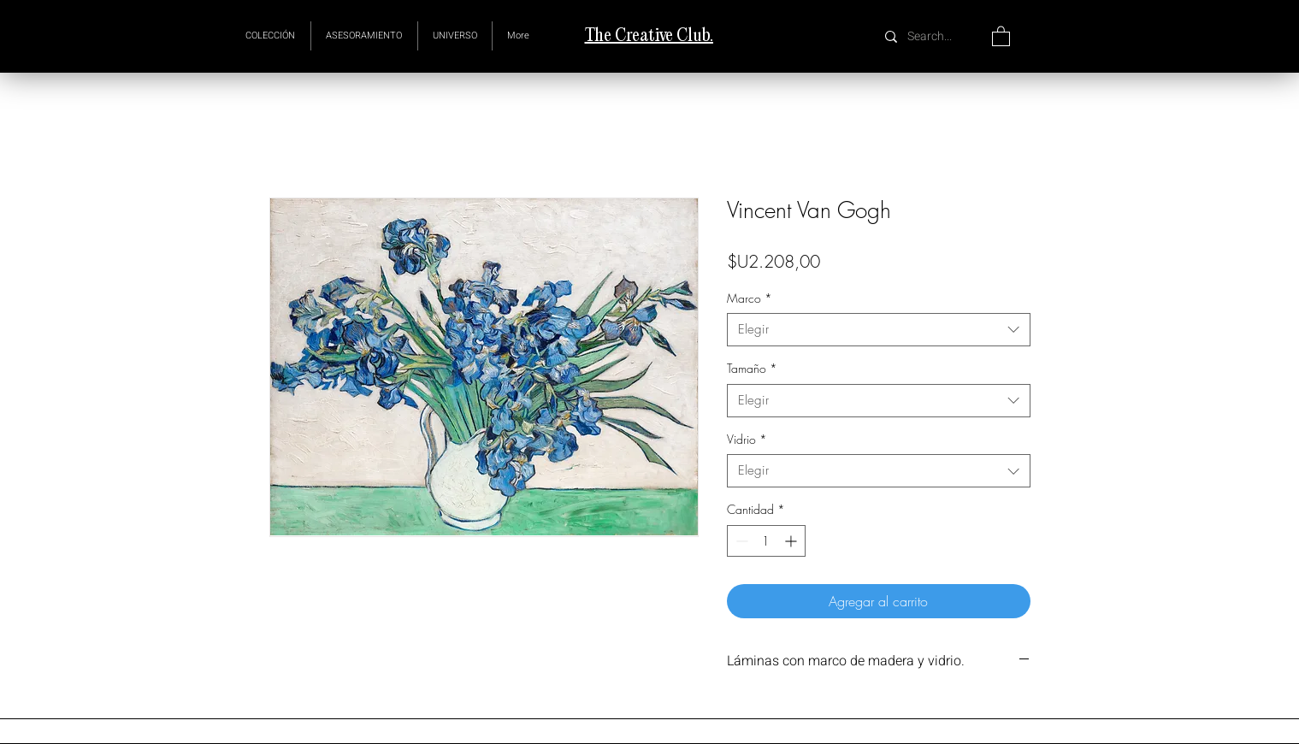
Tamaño (752, 368)
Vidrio (747, 439)
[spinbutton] (766, 541)
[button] (455, 35)
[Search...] (931, 36)
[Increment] (792, 541)
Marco (749, 298)
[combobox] (878, 329)
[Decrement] (740, 541)
